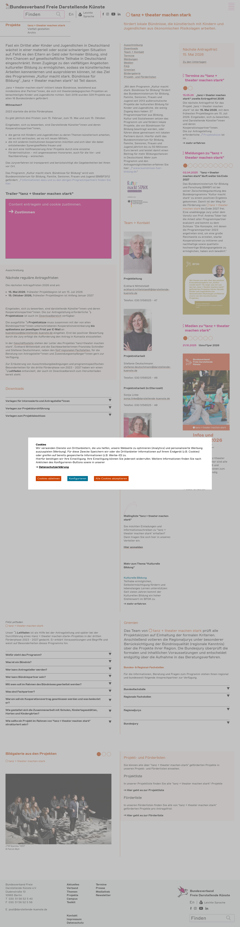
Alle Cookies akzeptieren (111, 478)
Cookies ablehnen (48, 478)
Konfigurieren (77, 478)
